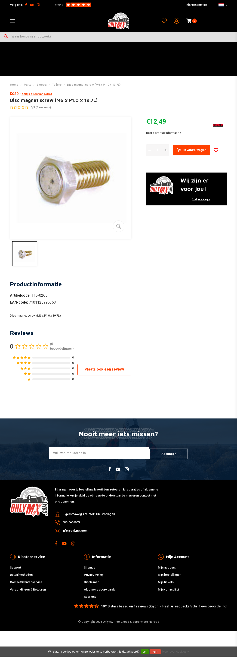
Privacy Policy (93, 578)
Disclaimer (91, 585)
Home (14, 88)
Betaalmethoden (21, 578)
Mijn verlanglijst (168, 592)
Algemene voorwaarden (100, 592)
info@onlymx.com (74, 534)
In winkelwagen (194, 154)
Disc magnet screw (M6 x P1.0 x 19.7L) (93, 88)
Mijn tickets (166, 585)
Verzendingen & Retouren (28, 592)
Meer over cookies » (175, 651)
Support (15, 570)
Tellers (57, 88)
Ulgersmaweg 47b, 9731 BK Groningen (88, 517)
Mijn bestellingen (169, 578)
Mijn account (166, 570)
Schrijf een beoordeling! (208, 609)
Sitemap (89, 570)
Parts (27, 88)
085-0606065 (71, 525)
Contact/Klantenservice (26, 585)
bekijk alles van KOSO (37, 98)
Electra (41, 88)
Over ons (90, 600)
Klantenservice (196, 4)
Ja (145, 652)
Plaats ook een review (104, 373)
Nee (155, 652)
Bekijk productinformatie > (164, 137)
